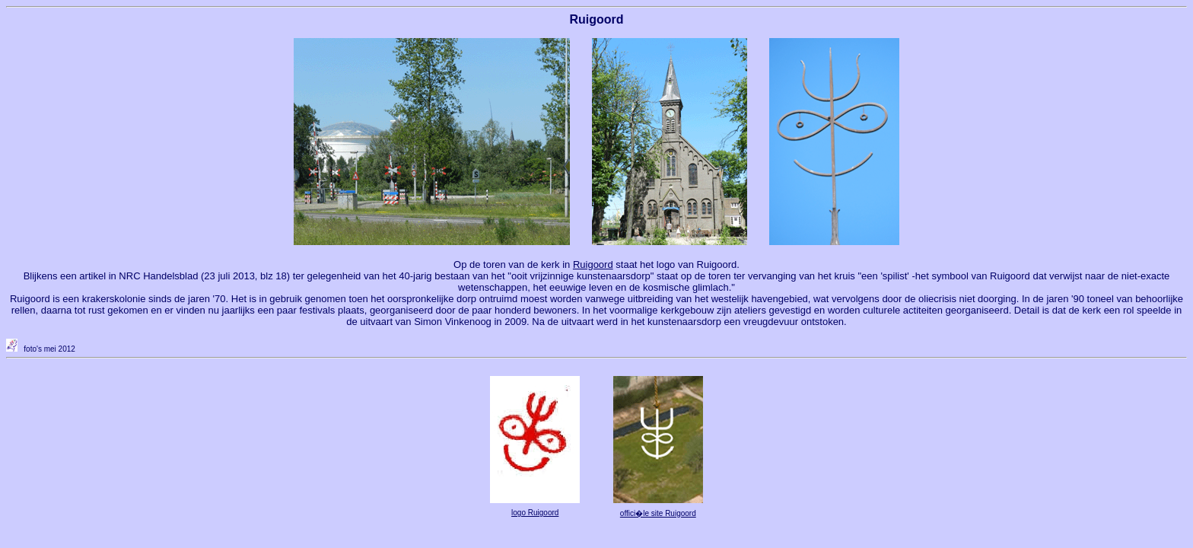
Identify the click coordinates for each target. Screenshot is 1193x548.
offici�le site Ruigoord (658, 513)
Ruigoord (593, 264)
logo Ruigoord (534, 512)
